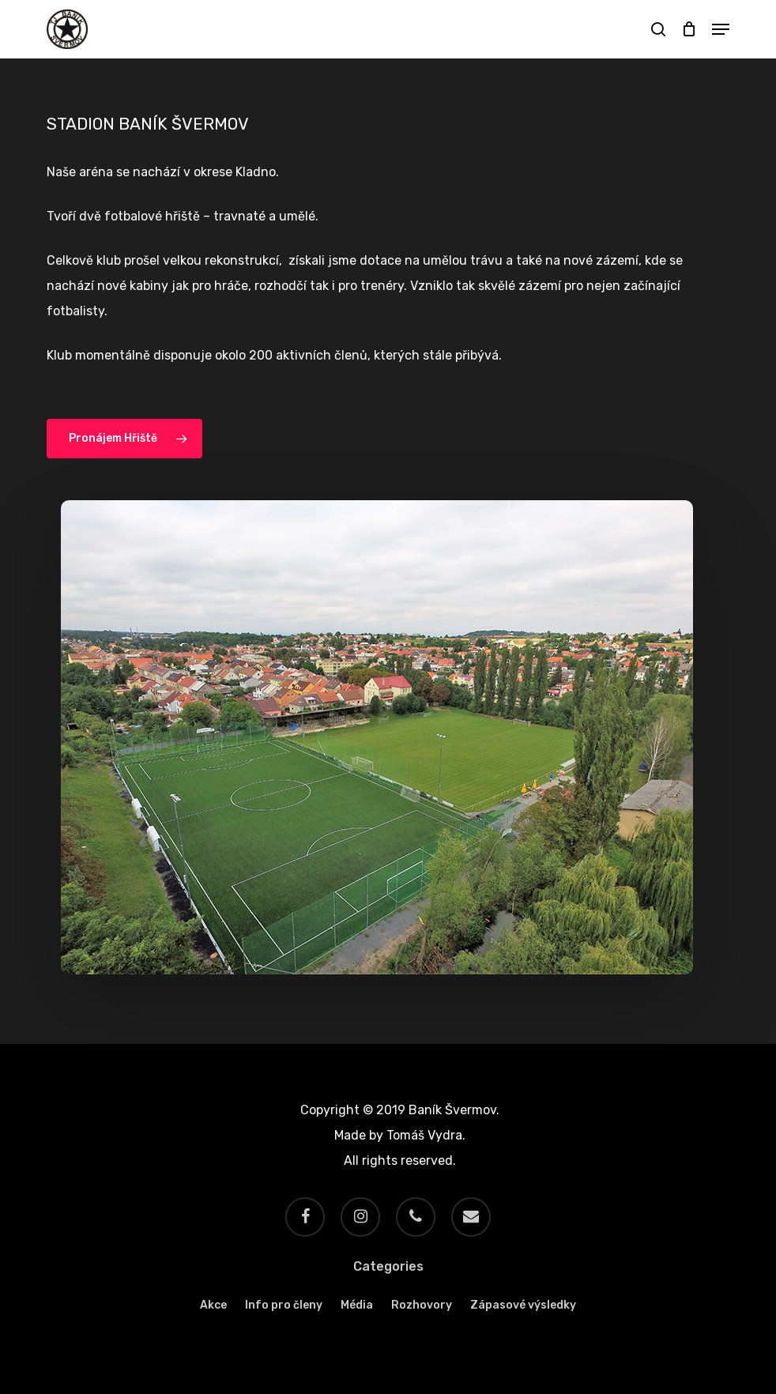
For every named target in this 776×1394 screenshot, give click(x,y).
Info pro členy (283, 1305)
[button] (720, 29)
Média (357, 1305)
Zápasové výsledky (523, 1305)
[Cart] (688, 29)
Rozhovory (421, 1305)
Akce (213, 1305)
